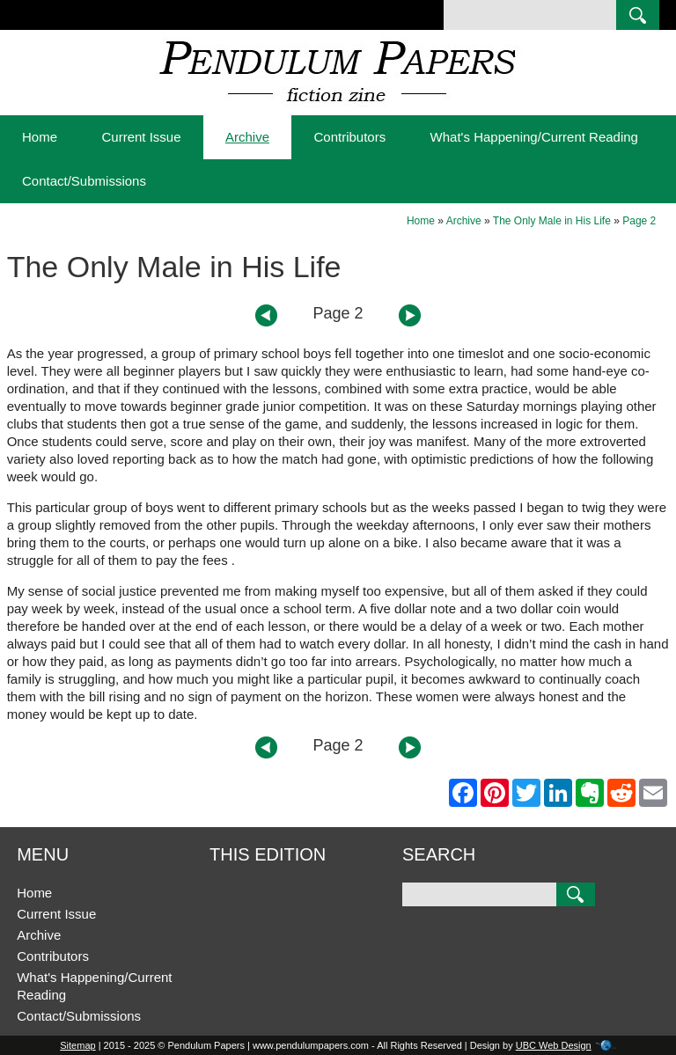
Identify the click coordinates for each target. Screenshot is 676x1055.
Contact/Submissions (84, 180)
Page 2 (639, 221)
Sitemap (77, 1045)
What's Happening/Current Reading (534, 136)
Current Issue (140, 136)
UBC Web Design (554, 1045)
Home (39, 136)
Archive (247, 136)
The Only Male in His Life (552, 221)
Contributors (349, 136)
